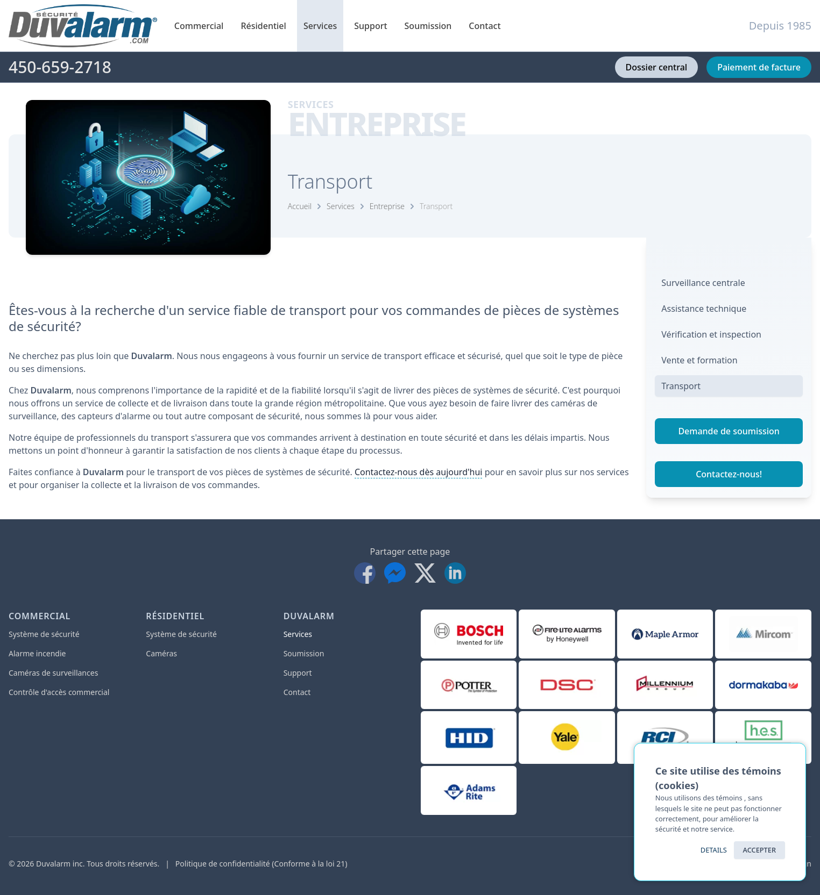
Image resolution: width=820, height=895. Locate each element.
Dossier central (657, 67)
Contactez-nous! (729, 474)
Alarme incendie (37, 653)
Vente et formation (699, 360)
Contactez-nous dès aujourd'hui (419, 472)
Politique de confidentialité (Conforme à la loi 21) (261, 863)
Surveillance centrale (703, 283)
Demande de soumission (728, 431)
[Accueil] (83, 25)
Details (714, 850)
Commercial (199, 36)
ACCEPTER (759, 850)
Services (320, 36)
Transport (436, 206)
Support (370, 36)
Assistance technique (703, 308)
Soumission (428, 26)
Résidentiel (263, 36)
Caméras (161, 653)
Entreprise (387, 206)
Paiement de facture (759, 67)
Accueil (300, 206)
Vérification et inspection (711, 334)
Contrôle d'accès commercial (59, 692)
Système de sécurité (44, 634)
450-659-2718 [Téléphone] (60, 67)
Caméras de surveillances (53, 673)
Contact (484, 26)
